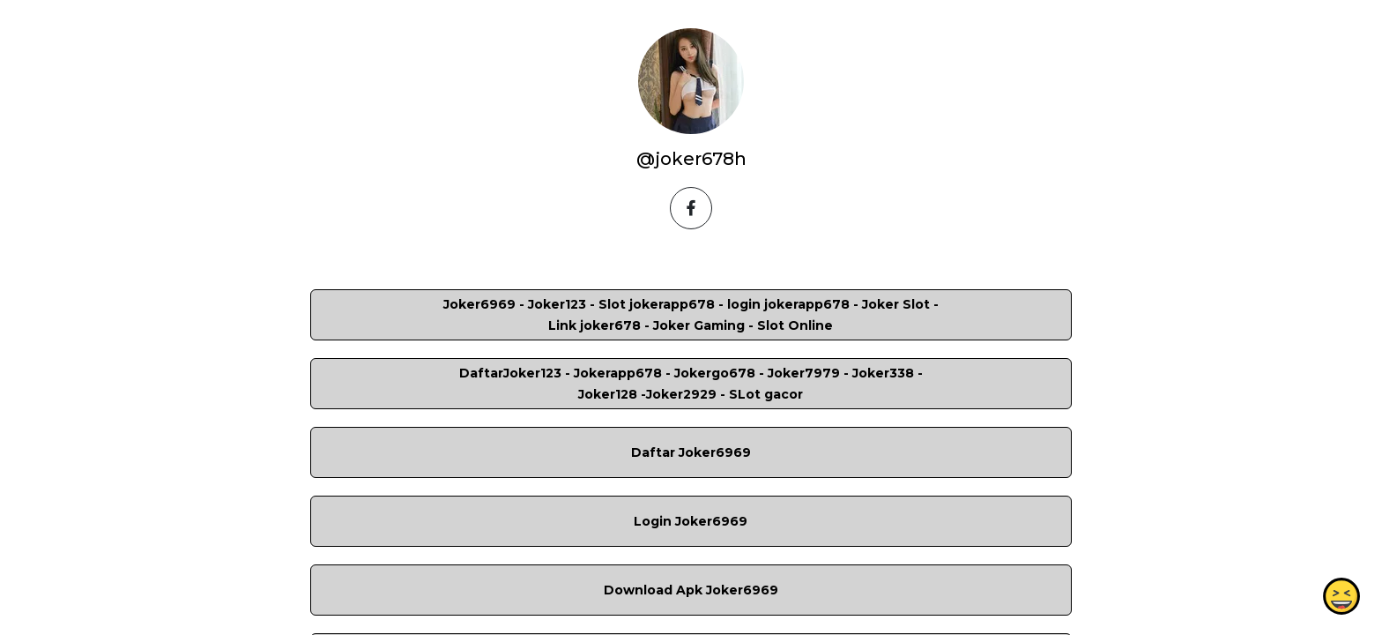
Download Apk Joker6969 (691, 590)
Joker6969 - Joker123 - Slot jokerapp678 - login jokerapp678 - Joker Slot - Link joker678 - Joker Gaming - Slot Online (691, 314)
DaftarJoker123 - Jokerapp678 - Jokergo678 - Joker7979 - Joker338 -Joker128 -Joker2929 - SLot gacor (691, 383)
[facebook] (691, 208)
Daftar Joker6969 (691, 452)
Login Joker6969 (690, 521)
